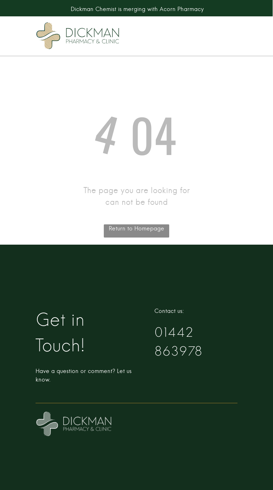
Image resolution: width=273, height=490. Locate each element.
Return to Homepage (136, 228)
